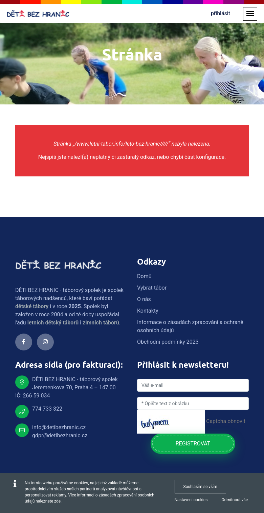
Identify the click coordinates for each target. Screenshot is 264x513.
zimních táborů (101, 322)
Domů (144, 276)
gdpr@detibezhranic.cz (59, 435)
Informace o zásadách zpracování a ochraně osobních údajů (190, 326)
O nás (144, 299)
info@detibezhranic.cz (59, 427)
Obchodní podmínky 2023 (168, 342)
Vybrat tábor (152, 288)
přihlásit (220, 13)
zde (57, 501)
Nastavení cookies (191, 499)
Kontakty (147, 311)
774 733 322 (47, 409)
